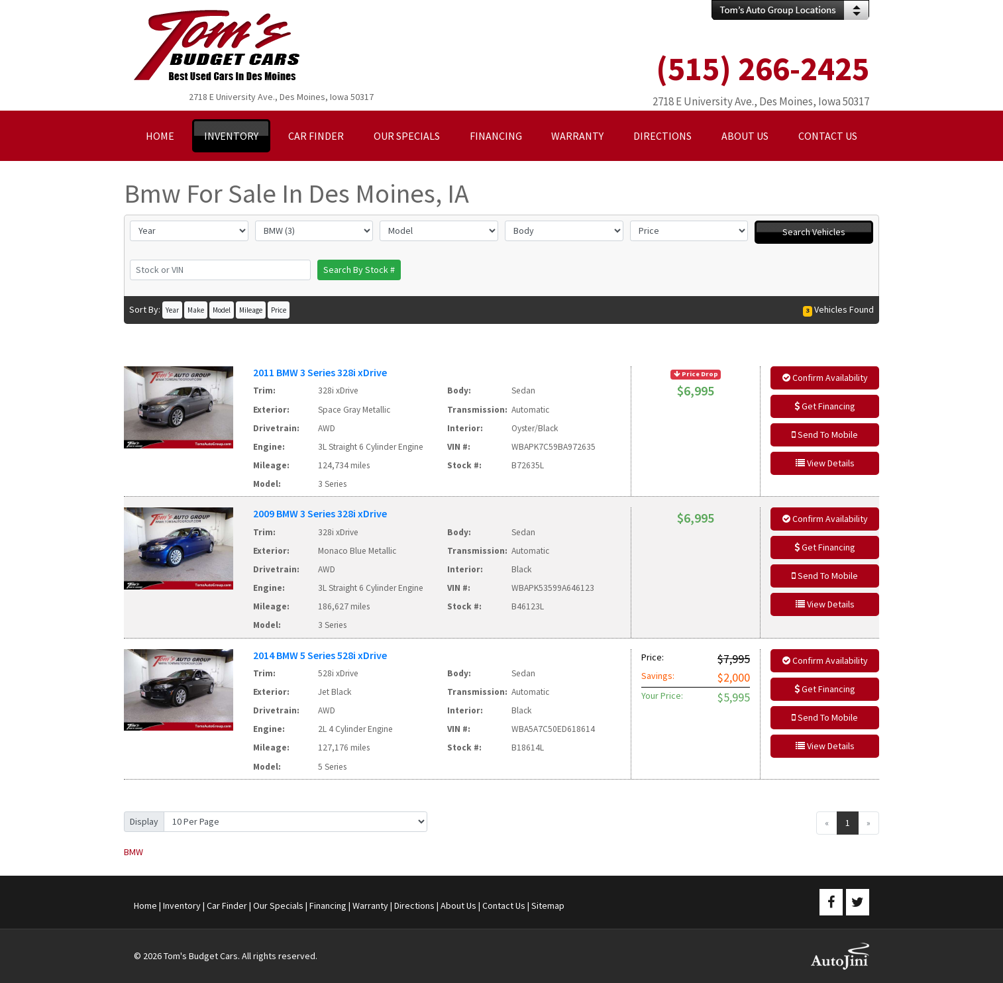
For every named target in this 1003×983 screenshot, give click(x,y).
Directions (414, 905)
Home (145, 905)
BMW (133, 852)
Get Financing (824, 406)
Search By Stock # (359, 270)
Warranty (370, 905)
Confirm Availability (825, 378)
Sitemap (547, 905)
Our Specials (278, 905)
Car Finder (227, 905)
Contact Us (503, 905)
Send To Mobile (825, 434)
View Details (825, 463)
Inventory (182, 905)
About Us (458, 905)
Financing (327, 905)
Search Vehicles (813, 232)
